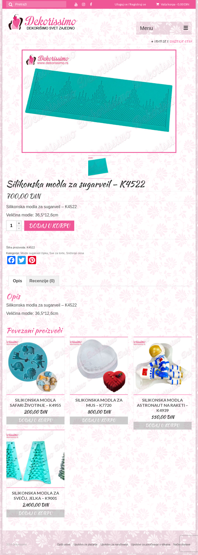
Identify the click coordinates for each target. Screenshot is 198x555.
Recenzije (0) (42, 281)
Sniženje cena (181, 41)
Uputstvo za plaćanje (85, 544)
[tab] (18, 281)
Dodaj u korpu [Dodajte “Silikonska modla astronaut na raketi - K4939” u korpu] (162, 425)
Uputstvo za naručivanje (114, 544)
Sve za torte (57, 253)
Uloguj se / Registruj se (130, 4)
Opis (17, 281)
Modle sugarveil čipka (34, 253)
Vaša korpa (172, 4)
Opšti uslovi (63, 544)
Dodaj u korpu (49, 225)
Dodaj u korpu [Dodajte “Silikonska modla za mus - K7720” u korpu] (99, 420)
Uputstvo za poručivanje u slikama (150, 544)
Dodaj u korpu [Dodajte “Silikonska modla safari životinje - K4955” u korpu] (35, 420)
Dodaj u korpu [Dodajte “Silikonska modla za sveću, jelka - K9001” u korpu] (35, 513)
